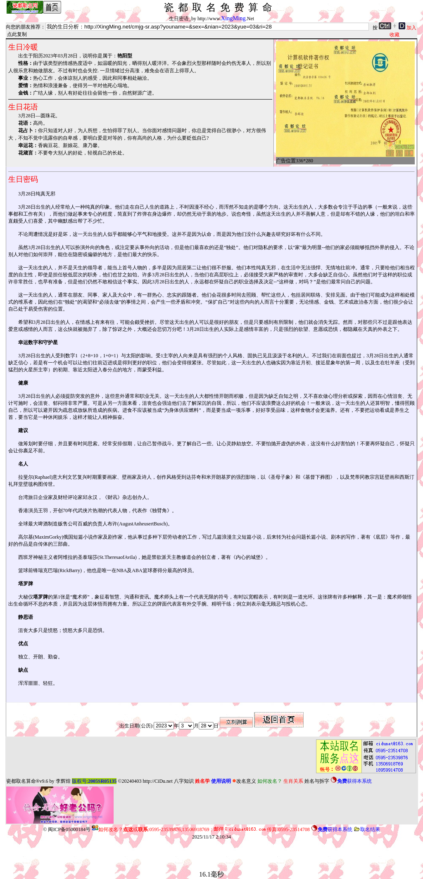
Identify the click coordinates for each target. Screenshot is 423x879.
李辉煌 (63, 781)
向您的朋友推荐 (23, 27)
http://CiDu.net (157, 781)
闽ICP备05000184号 (69, 829)
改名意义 (244, 781)
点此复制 (17, 34)
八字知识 (184, 781)
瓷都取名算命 (21, 781)
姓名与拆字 (316, 781)
